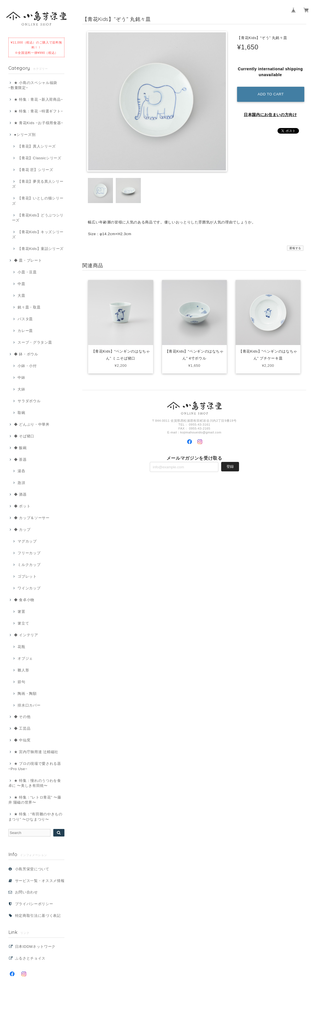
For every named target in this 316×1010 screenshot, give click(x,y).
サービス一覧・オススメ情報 (40, 881)
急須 (21, 483)
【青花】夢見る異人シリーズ (38, 184)
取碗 (21, 413)
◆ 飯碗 (20, 448)
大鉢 (21, 389)
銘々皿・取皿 (29, 307)
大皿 (21, 295)
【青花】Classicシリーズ (39, 158)
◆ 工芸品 (22, 728)
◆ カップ (22, 529)
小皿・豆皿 (27, 272)
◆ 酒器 (20, 494)
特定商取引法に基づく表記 (38, 915)
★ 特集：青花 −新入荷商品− (38, 99)
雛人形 (23, 670)
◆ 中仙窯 (22, 740)
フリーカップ (29, 553)
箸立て (23, 623)
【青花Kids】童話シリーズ (41, 249)
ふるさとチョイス (30, 958)
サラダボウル (29, 401)
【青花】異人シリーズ (37, 146)
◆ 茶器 (20, 459)
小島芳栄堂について (32, 869)
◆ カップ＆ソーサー (31, 518)
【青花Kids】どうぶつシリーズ (38, 217)
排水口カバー (29, 705)
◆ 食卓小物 (24, 600)
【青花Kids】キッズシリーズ (38, 234)
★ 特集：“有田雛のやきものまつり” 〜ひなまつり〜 (35, 816)
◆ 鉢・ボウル (26, 354)
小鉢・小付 (27, 366)
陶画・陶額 (27, 693)
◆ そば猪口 (24, 436)
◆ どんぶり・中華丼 (31, 424)
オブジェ (25, 658)
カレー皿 (25, 331)
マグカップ (27, 541)
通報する (295, 248)
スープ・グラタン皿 (35, 342)
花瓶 (21, 647)
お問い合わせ (26, 892)
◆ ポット (22, 506)
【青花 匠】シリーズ (35, 170)
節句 (21, 682)
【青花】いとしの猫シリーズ (38, 200)
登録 (230, 467)
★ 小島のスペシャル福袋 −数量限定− (32, 85)
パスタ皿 (25, 319)
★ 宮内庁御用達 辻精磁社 (36, 752)
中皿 (21, 284)
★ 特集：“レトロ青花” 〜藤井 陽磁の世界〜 (34, 799)
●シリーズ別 (24, 134)
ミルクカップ (29, 565)
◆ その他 (22, 717)
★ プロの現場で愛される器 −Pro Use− (34, 766)
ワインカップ (29, 588)
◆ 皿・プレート (28, 260)
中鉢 (21, 377)
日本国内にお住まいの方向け (270, 114)
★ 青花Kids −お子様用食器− (38, 123)
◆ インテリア (26, 635)
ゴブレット (27, 576)
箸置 (21, 611)
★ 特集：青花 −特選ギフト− (38, 111)
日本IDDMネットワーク (35, 946)
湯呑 (21, 471)
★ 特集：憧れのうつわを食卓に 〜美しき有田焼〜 (34, 783)
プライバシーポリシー (34, 904)
